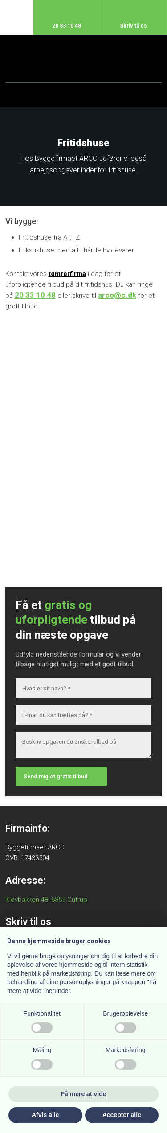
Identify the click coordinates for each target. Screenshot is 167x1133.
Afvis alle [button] (45, 1114)
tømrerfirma (67, 274)
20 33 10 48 (35, 295)
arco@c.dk (117, 295)
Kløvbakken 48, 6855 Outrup (46, 900)
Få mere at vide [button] (83, 1093)
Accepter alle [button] (121, 1114)
